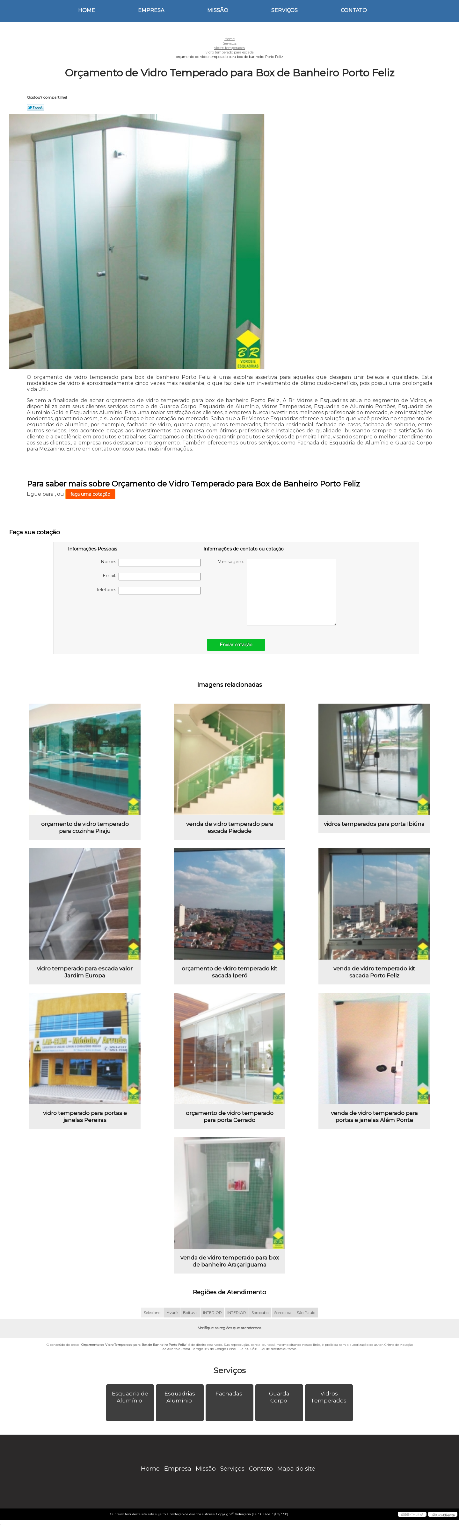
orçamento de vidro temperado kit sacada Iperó (229, 972)
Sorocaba (260, 1312)
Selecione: (152, 1312)
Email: (152, 576)
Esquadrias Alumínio (179, 1397)
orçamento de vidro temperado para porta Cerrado (229, 1116)
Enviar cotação (236, 645)
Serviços (284, 10)
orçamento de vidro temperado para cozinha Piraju (85, 827)
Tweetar (35, 107)
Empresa (151, 10)
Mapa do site (296, 1468)
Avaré (172, 1312)
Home (86, 10)
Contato (354, 10)
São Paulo (306, 1312)
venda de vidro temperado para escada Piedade (229, 827)
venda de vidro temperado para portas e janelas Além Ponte (374, 1116)
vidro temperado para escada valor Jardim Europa (85, 972)
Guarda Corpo (279, 1397)
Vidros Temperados (329, 1397)
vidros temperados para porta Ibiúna (374, 824)
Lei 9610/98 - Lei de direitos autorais (268, 1349)
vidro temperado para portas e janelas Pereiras (85, 1116)
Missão (217, 10)
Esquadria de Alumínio (130, 1397)
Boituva (190, 1312)
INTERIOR (212, 1312)
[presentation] (108, 613)
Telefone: (148, 590)
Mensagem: (276, 592)
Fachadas (229, 1393)
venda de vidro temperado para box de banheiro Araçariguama (229, 1261)
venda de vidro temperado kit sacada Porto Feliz (374, 972)
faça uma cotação (90, 494)
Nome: (151, 562)
